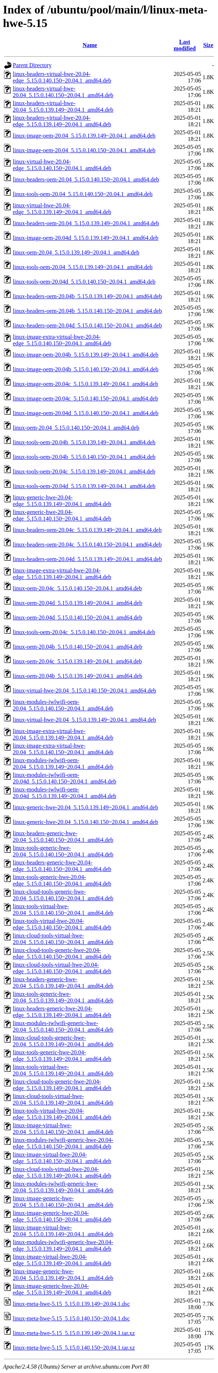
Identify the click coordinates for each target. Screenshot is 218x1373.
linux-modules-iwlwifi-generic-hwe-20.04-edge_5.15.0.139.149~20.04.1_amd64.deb (63, 1245)
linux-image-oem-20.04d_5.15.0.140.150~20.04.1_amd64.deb (85, 413)
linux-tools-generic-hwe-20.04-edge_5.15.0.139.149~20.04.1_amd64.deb (62, 1055)
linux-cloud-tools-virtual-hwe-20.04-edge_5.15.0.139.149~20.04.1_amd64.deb (62, 1172)
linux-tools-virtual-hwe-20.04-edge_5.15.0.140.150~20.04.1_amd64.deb (62, 924)
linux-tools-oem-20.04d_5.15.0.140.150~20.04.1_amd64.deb (84, 282)
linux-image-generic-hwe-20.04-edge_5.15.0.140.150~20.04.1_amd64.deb (62, 1216)
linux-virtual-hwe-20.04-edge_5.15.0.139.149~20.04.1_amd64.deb (62, 208)
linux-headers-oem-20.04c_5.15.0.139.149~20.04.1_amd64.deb (87, 530)
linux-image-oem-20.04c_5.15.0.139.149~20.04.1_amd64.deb (85, 384)
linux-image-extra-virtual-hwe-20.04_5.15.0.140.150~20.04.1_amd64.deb (63, 749)
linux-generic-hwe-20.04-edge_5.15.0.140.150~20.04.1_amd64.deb (62, 515)
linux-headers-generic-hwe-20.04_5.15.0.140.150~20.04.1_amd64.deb (63, 836)
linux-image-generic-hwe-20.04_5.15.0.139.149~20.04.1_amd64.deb (63, 1274)
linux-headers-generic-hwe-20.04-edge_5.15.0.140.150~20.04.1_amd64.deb (62, 865)
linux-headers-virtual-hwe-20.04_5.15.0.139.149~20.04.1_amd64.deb (63, 106)
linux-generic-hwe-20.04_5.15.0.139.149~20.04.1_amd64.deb (85, 807)
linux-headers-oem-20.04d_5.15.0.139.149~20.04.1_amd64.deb (87, 559)
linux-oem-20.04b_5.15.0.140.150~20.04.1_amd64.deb (77, 647)
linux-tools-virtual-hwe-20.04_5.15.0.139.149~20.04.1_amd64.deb (63, 1070)
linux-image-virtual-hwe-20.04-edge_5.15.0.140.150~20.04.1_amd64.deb (62, 1157)
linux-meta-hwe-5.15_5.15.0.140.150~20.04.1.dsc (71, 1318)
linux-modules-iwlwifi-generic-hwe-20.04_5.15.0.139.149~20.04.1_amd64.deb (63, 1187)
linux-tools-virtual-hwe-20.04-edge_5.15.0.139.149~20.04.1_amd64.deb (62, 1114)
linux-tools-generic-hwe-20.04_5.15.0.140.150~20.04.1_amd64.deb (63, 851)
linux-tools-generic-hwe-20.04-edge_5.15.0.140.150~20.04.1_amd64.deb (62, 880)
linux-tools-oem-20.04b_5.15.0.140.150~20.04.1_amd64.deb (84, 457)
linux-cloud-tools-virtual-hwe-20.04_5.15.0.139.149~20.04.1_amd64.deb (63, 1099)
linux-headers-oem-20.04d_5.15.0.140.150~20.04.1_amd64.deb (87, 325)
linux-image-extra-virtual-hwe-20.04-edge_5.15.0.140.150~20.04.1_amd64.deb (62, 340)
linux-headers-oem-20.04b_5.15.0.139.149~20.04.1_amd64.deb (87, 296)
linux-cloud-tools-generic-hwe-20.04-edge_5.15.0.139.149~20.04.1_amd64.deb (62, 1084)
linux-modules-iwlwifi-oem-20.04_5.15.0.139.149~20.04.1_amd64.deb (63, 763)
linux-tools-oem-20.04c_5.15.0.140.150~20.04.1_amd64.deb (84, 632)
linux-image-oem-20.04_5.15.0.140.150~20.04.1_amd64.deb (84, 150)
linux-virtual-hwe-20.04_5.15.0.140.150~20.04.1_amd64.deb (84, 690)
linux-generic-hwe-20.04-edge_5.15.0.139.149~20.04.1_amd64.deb (62, 500)
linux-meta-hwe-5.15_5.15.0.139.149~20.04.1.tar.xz (74, 1333)
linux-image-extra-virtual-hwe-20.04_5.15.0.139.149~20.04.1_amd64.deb (63, 734)
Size (208, 45)
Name (90, 45)
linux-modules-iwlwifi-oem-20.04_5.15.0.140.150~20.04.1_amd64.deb (63, 705)
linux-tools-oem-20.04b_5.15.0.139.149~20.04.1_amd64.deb (84, 442)
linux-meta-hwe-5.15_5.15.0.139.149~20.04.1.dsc (71, 1304)
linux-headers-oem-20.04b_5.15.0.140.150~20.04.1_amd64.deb (87, 311)
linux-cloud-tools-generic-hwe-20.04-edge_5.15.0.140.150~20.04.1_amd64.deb (62, 953)
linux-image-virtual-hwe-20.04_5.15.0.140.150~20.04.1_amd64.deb (63, 1128)
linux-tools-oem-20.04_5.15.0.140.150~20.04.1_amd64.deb (83, 194)
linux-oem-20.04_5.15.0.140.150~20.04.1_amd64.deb (76, 428)
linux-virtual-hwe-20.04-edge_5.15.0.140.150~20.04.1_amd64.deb (62, 164)
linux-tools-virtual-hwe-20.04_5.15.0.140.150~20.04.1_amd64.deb (63, 909)
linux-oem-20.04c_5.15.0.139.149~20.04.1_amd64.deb (77, 661)
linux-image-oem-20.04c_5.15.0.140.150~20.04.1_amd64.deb (85, 398)
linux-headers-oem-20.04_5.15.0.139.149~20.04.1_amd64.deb (86, 223)
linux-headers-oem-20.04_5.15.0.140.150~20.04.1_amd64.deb (86, 179)
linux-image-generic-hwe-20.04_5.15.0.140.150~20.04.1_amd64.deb (63, 1201)
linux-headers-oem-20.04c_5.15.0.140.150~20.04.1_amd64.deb (87, 544)
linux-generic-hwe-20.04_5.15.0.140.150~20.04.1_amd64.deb (85, 822)
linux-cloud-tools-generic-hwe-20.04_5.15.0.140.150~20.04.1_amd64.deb (63, 895)
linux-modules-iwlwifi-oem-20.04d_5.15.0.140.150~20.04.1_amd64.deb (64, 778)
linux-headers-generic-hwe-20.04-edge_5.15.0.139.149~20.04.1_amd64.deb (62, 1011)
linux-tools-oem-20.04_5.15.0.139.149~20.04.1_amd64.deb (83, 267)
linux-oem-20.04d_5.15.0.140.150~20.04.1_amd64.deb (77, 617)
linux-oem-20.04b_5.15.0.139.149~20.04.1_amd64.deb (77, 676)
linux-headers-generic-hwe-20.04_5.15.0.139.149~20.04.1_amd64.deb (63, 982)
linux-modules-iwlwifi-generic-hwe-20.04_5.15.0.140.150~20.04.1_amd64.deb (63, 1026)
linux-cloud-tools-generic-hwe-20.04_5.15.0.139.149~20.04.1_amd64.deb (63, 1041)
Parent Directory (32, 65)
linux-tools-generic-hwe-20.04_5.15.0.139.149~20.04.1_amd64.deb (63, 997)
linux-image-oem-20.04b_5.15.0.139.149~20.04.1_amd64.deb (85, 355)
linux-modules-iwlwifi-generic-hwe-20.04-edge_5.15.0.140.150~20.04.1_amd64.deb (63, 1143)
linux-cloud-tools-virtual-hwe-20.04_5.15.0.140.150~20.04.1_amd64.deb (63, 938)
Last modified (184, 45)
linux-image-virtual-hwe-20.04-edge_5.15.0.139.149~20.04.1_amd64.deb (62, 1260)
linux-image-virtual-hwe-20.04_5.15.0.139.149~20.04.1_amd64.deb (63, 1230)
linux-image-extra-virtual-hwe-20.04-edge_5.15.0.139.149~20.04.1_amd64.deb (62, 573)
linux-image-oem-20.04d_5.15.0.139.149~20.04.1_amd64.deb (85, 238)
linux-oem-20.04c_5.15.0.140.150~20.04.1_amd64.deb (77, 588)
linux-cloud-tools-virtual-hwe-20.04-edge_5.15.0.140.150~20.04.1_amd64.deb (62, 968)
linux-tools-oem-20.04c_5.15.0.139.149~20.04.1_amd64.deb (84, 471)
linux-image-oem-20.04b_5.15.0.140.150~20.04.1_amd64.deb (85, 369)
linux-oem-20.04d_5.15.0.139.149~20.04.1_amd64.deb (77, 603)
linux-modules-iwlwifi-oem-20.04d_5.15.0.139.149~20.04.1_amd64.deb (64, 792)
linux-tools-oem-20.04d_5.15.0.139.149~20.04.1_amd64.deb (84, 486)
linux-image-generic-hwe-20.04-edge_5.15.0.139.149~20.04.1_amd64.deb (62, 1289)
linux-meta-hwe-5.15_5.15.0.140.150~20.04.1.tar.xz (74, 1348)
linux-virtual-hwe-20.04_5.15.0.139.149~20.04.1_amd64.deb (84, 720)
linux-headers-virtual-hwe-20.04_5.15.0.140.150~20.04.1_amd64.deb (63, 91)
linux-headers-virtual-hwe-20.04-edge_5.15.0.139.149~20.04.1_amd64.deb (62, 121)
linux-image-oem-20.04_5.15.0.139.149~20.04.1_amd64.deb (84, 136)
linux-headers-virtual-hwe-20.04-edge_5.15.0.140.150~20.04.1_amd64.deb (62, 77)
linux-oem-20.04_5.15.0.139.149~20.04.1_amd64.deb (76, 252)
